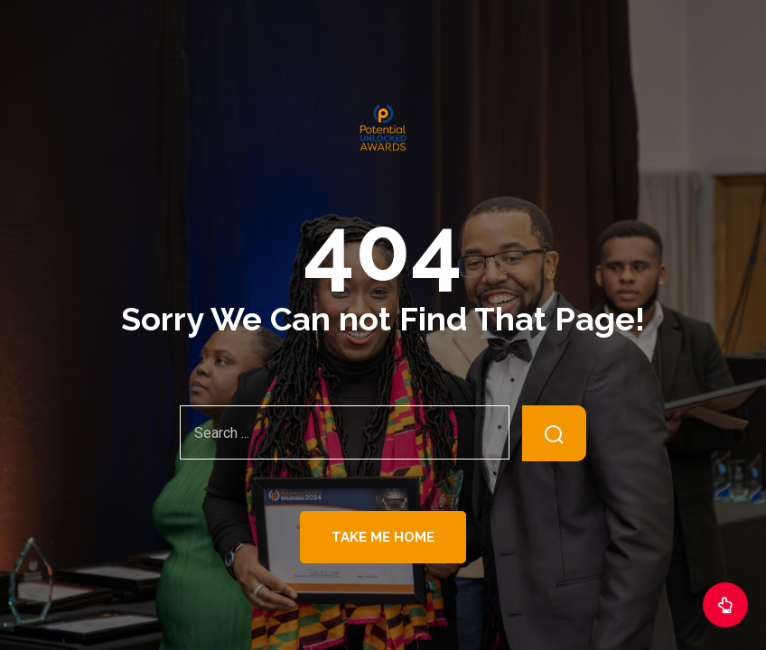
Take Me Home (383, 537)
